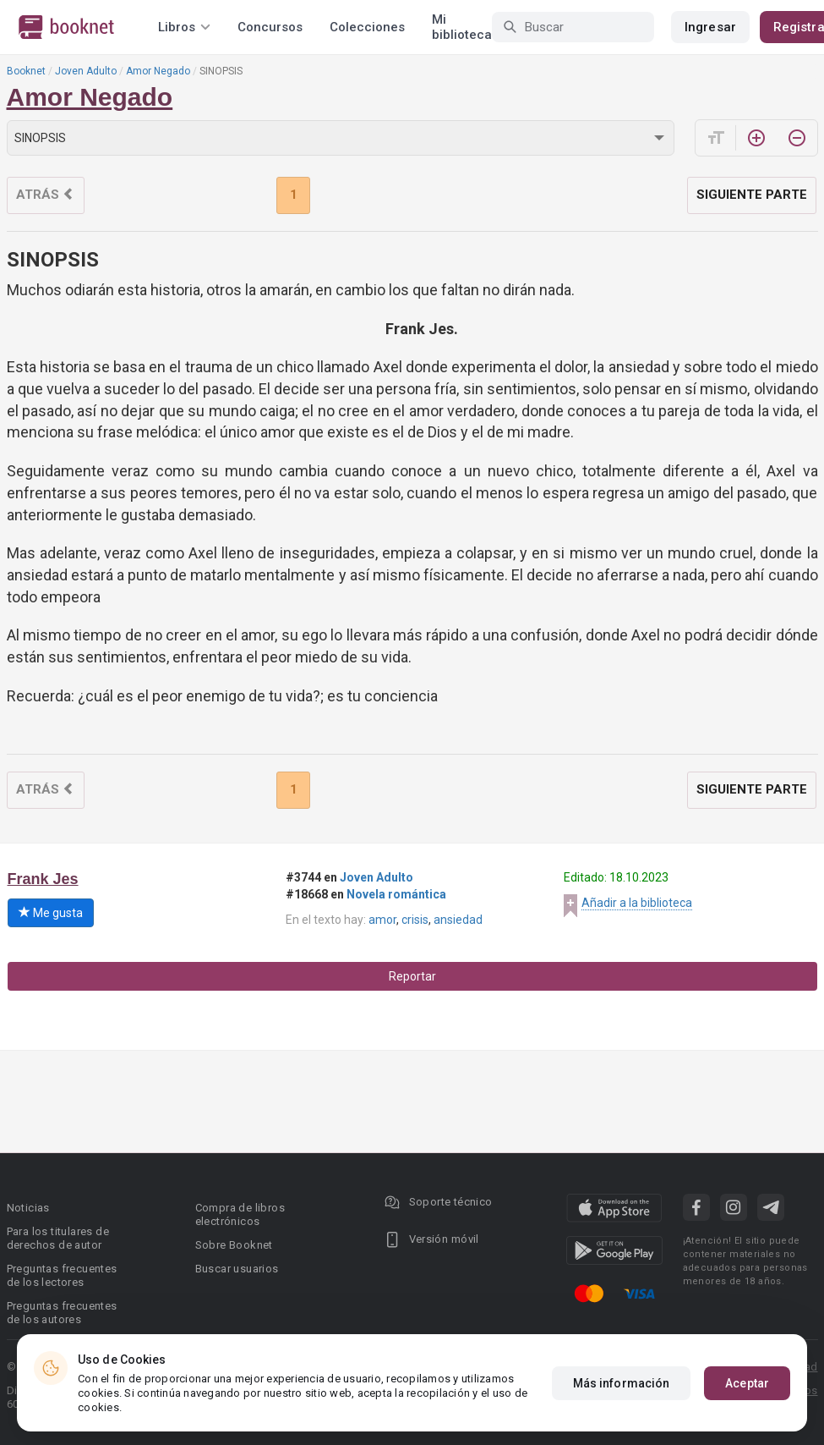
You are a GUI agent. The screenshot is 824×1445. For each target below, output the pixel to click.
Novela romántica (396, 894)
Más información (621, 1383)
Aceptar (747, 1383)
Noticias (28, 1207)
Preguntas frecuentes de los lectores (62, 1275)
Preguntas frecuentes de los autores (62, 1312)
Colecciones (367, 27)
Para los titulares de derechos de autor (58, 1238)
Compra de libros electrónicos (240, 1214)
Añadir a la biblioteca (636, 902)
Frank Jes (43, 879)
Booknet (26, 71)
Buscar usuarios (237, 1268)
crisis (414, 919)
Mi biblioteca (462, 27)
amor (382, 919)
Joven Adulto (86, 71)
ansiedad (458, 919)
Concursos (270, 27)
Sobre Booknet (234, 1245)
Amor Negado (158, 71)
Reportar (412, 976)
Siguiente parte (751, 194)
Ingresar (710, 27)
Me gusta (51, 913)
